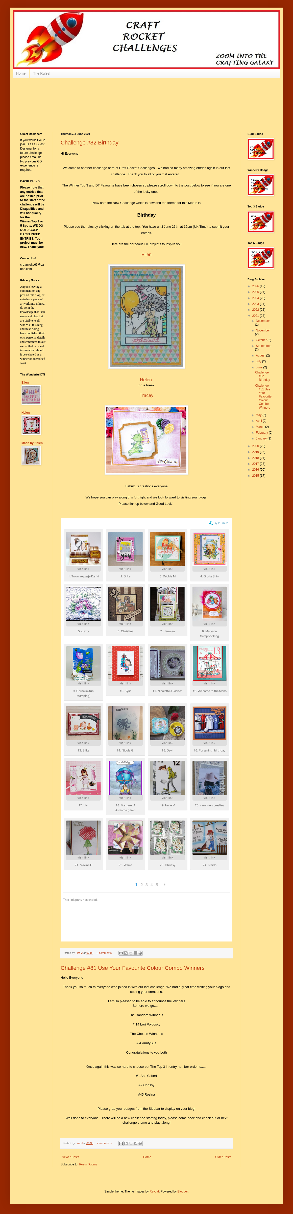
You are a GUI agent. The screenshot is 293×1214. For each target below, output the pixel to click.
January (261, 438)
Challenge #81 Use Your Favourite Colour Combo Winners (133, 968)
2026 (256, 286)
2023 (256, 304)
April (259, 421)
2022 (256, 309)
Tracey (146, 395)
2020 (256, 446)
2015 (256, 475)
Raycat (154, 1191)
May (259, 415)
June (259, 367)
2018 (256, 458)
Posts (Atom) (87, 1164)
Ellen (146, 254)
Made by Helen (32, 443)
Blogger (183, 1191)
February (262, 432)
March (260, 427)
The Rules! (41, 73)
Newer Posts (70, 1157)
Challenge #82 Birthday (89, 142)
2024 (256, 298)
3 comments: (105, 952)
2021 (256, 316)
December (263, 321)
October (261, 340)
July (259, 361)
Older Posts (223, 1157)
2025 (256, 292)
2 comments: (105, 1143)
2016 (256, 469)
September (263, 346)
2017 (256, 464)
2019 (256, 452)
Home (21, 73)
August (261, 355)
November (263, 330)
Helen (146, 379)
